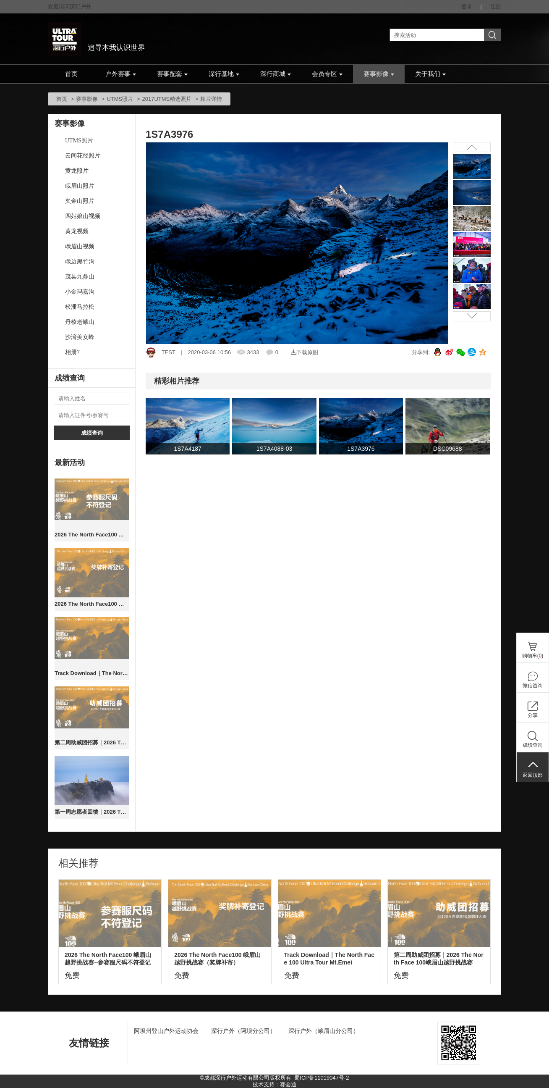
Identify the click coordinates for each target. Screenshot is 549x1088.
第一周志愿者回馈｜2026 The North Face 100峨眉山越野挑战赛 (92, 812)
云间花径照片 (82, 155)
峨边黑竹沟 (79, 261)
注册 (495, 6)
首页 (71, 74)
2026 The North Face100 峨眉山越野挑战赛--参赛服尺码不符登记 (92, 534)
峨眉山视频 (79, 246)
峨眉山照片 (79, 186)
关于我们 (430, 74)
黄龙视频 (77, 231)
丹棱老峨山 (79, 322)
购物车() (533, 656)
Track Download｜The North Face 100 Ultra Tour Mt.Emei (92, 673)
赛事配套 (172, 74)
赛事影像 (378, 74)
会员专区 (327, 74)
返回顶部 (533, 775)
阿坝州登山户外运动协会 (166, 1031)
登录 (466, 6)
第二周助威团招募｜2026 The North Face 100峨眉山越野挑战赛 (92, 742)
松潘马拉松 (79, 307)
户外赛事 (120, 74)
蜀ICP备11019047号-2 (321, 1078)
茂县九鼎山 (79, 276)
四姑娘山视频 (82, 216)
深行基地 (224, 74)
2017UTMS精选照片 (167, 99)
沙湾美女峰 (79, 337)
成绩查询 (92, 433)
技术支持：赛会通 (274, 1084)
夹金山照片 (79, 201)
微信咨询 (533, 686)
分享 (533, 715)
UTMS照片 (120, 99)
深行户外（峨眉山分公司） (323, 1031)
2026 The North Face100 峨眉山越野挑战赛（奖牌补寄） (92, 604)
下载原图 (304, 352)
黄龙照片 (77, 171)
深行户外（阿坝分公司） (243, 1031)
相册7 (72, 352)
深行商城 (275, 74)
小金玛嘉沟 (79, 292)
